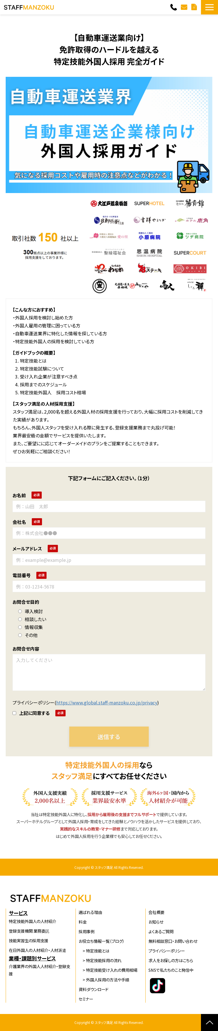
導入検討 (30, 611)
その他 (27, 635)
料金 (83, 922)
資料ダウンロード (93, 989)
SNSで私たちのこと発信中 (170, 970)
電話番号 (21, 575)
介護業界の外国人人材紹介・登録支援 (39, 970)
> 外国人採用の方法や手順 (104, 980)
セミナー (86, 999)
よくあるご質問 (160, 931)
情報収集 (30, 627)
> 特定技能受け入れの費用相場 (108, 970)
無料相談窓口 (184, 7)
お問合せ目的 (25, 601)
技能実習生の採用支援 (28, 940)
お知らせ (155, 922)
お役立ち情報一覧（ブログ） (102, 941)
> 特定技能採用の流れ (100, 960)
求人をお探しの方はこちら (170, 960)
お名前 (19, 495)
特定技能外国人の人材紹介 (32, 921)
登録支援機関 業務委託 (29, 931)
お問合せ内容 (25, 648)
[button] (209, 7)
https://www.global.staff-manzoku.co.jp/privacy (106, 702)
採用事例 (87, 931)
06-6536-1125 (174, 7)
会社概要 (156, 912)
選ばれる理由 (90, 912)
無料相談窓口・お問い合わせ (172, 941)
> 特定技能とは (94, 951)
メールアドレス (27, 548)
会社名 (19, 521)
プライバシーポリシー (166, 951)
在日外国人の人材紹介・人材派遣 (37, 950)
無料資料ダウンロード (195, 7)
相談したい (32, 619)
